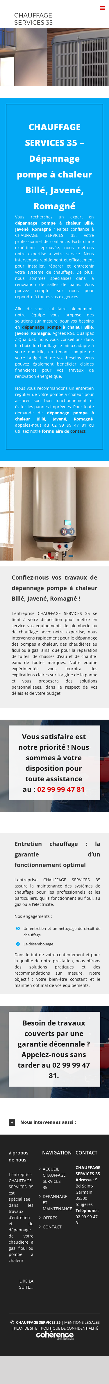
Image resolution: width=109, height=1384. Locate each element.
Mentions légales (82, 1322)
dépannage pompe (41, 327)
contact (77, 431)
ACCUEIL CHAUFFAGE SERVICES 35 (54, 1178)
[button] (54, 1122)
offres (50, 1218)
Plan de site (25, 1328)
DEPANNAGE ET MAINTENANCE (54, 1202)
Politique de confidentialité (69, 1328)
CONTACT (52, 1227)
